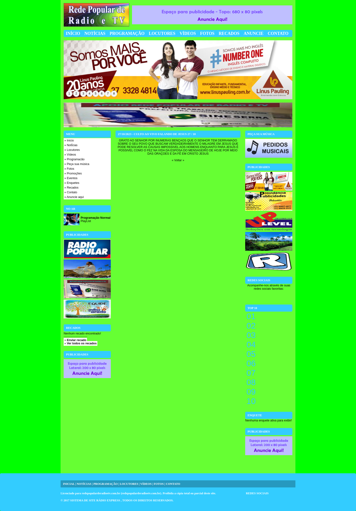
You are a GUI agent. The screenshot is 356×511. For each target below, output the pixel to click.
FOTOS (159, 484)
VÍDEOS (146, 484)
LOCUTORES (129, 484)
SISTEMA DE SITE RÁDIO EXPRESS (95, 500)
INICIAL (69, 484)
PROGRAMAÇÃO (105, 484)
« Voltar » (178, 160)
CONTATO (173, 484)
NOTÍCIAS (84, 484)
